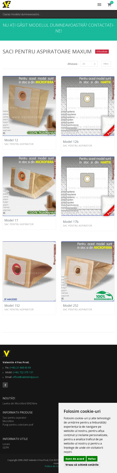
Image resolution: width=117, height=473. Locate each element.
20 (89, 63)
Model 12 (11, 140)
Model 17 (11, 220)
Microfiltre (8, 421)
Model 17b (71, 222)
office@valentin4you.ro (26, 377)
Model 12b (71, 142)
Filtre (106, 63)
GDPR (6, 447)
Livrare (6, 444)
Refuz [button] (92, 458)
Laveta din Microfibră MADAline (20, 403)
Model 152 (12, 305)
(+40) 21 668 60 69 (20, 367)
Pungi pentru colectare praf (18, 424)
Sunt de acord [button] (74, 458)
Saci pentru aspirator (14, 417)
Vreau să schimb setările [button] (81, 464)
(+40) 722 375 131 (23, 372)
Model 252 (70, 305)
